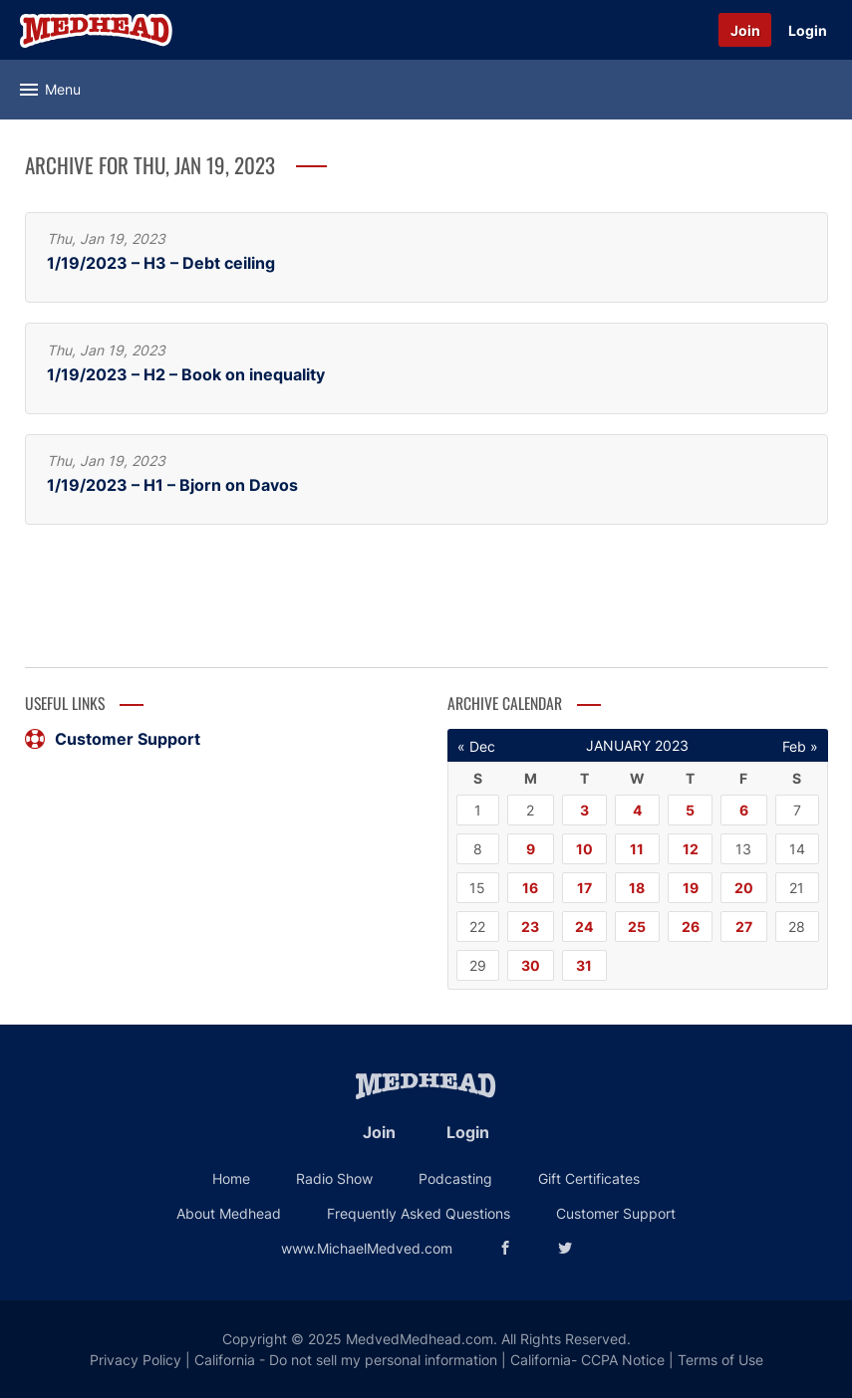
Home (231, 1178)
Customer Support (112, 739)
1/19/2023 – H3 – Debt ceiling (161, 263)
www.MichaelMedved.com (366, 1248)
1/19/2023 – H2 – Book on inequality (186, 374)
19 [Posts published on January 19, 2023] (691, 887)
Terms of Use (720, 1359)
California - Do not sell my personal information (345, 1359)
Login (807, 30)
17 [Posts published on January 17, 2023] (584, 887)
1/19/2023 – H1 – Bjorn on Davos (172, 485)
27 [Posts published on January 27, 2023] (743, 926)
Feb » (800, 746)
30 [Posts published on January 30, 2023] (530, 965)
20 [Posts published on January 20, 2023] (743, 887)
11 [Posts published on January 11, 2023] (637, 848)
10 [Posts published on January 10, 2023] (584, 848)
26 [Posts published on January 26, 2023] (691, 926)
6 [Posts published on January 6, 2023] (743, 810)
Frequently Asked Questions (418, 1213)
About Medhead (228, 1213)
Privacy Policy (135, 1359)
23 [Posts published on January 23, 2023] (530, 926)
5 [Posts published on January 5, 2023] (690, 810)
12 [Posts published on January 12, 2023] (691, 848)
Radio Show (334, 1178)
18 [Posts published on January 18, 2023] (637, 887)
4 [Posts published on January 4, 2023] (637, 810)
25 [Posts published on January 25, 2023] (637, 926)
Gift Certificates (589, 1178)
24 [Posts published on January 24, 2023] (584, 926)
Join (745, 30)
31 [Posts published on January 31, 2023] (584, 965)
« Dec (476, 746)
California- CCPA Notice (587, 1359)
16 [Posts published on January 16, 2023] (530, 887)
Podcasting (455, 1178)
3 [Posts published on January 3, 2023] (584, 810)
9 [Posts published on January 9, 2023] (530, 848)
